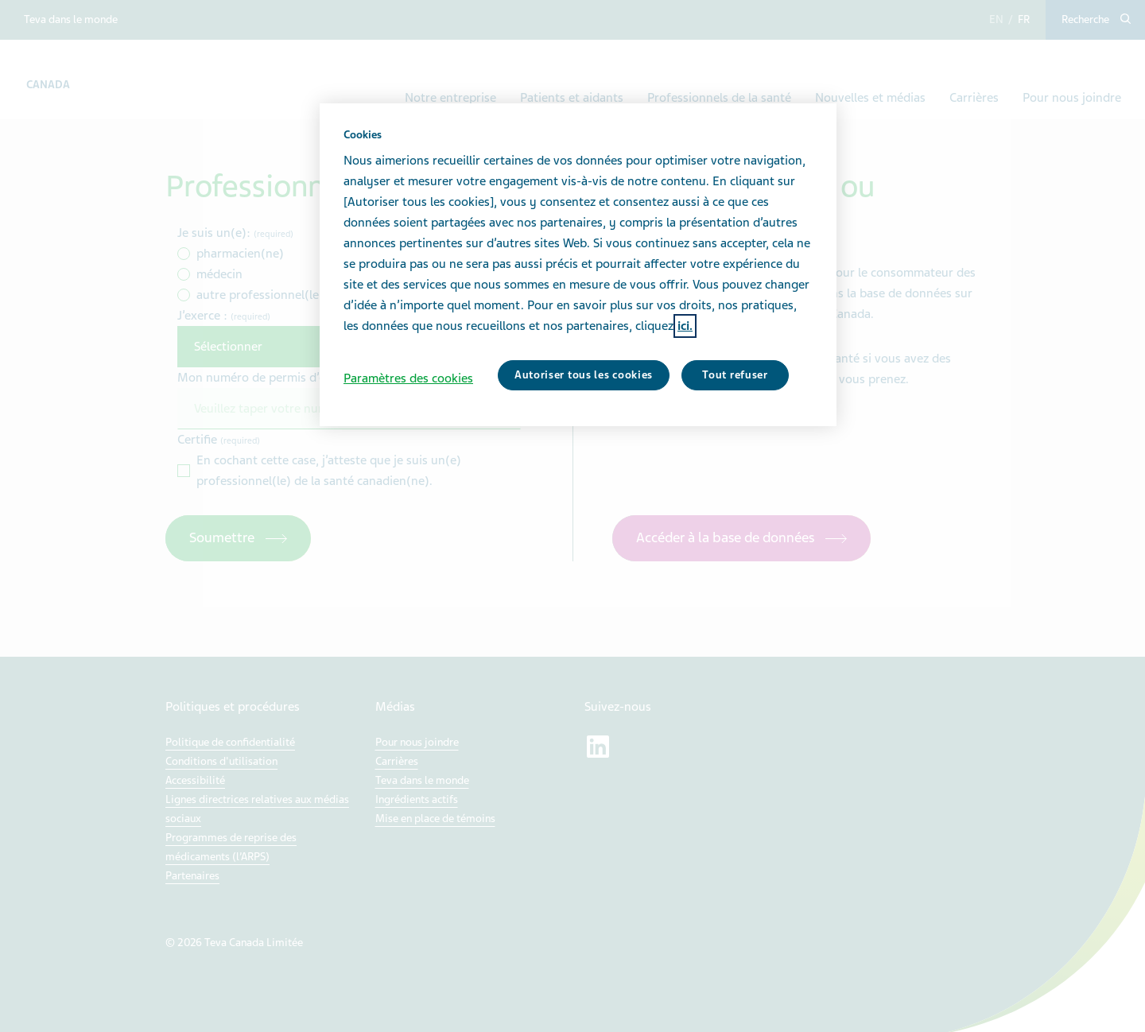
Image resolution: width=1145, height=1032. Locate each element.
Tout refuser (734, 375)
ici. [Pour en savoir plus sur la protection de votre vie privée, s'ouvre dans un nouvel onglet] (685, 326)
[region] (578, 264)
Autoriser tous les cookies (583, 375)
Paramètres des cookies (408, 378)
